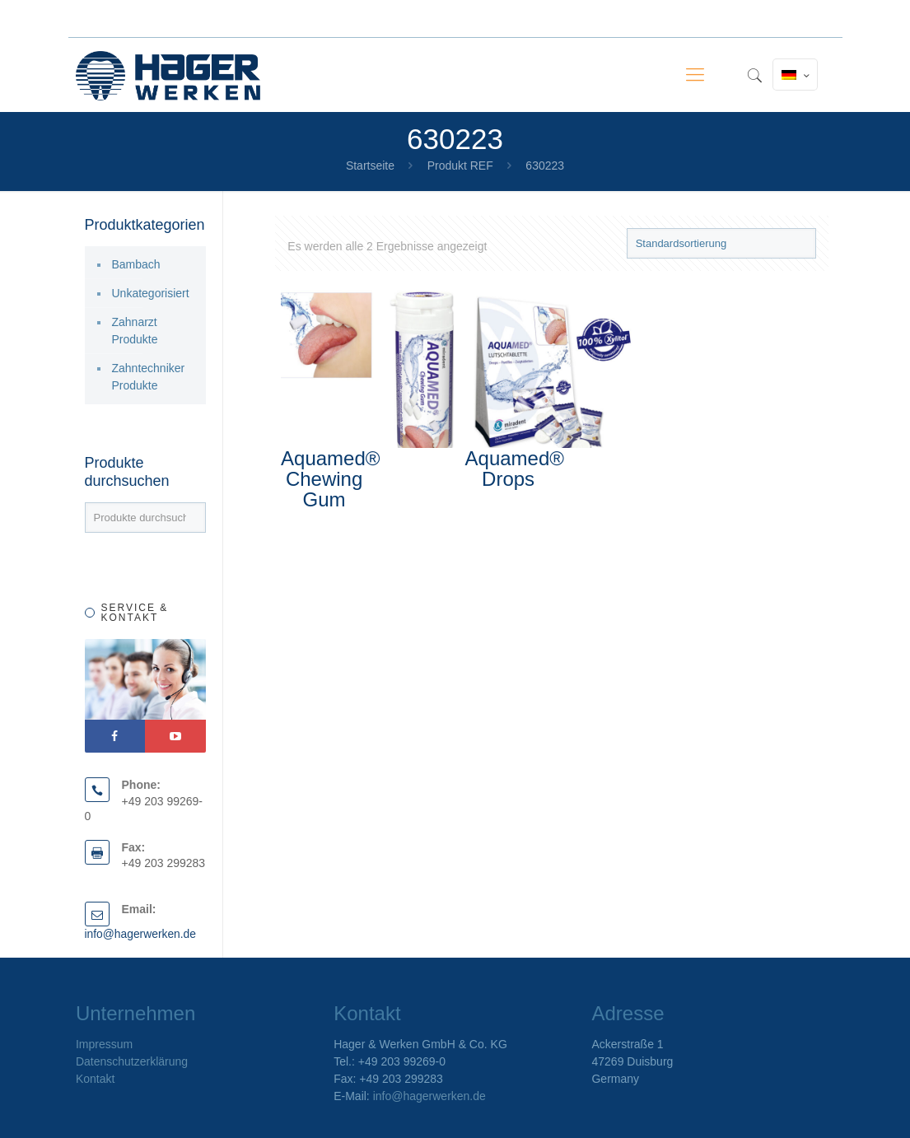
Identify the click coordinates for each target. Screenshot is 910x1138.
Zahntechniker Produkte (148, 376)
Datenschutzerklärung (132, 1061)
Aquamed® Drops (514, 468)
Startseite (370, 165)
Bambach (136, 264)
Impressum (104, 1044)
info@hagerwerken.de (141, 933)
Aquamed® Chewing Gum (330, 479)
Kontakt (95, 1078)
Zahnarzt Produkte (135, 330)
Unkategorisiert (150, 293)
